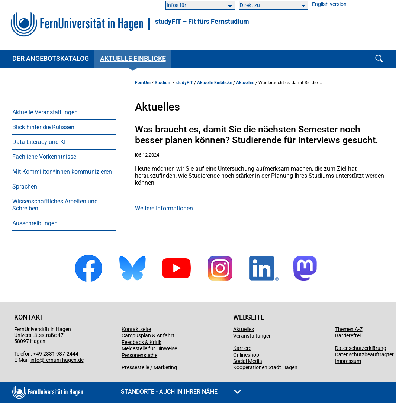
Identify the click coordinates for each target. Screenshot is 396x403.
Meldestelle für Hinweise (149, 348)
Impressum (348, 361)
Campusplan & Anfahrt (148, 335)
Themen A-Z (349, 329)
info (34, 360)
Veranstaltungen (252, 336)
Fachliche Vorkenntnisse (44, 156)
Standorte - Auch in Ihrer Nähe (181, 391)
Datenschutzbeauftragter (364, 354)
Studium (163, 82)
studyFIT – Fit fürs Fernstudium (202, 21)
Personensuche (139, 355)
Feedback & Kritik (141, 342)
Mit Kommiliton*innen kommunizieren (62, 171)
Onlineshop (246, 355)
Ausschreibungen (35, 223)
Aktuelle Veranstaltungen (45, 112)
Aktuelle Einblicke (133, 58)
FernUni (143, 82)
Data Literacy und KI (38, 141)
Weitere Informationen (164, 208)
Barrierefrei (348, 335)
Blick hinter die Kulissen (43, 127)
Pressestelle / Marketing (149, 367)
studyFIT (184, 82)
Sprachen (24, 186)
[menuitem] (64, 112)
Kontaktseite (136, 329)
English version (329, 4)
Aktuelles (245, 82)
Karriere (242, 348)
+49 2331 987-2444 (55, 354)
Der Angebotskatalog (50, 58)
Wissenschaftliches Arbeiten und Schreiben (55, 205)
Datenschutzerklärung (360, 348)
